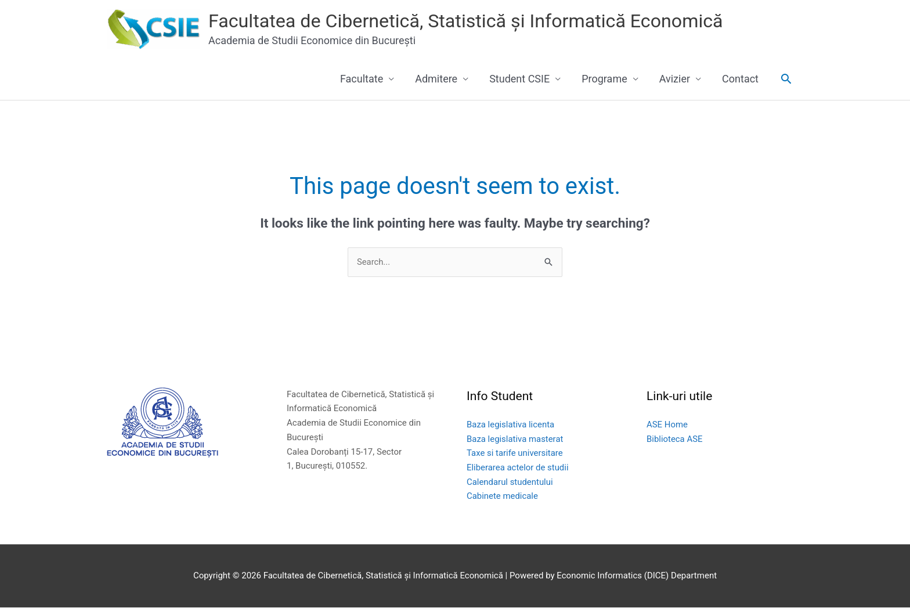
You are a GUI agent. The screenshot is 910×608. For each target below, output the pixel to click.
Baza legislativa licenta (511, 425)
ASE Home (667, 425)
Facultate (361, 79)
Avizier (674, 79)
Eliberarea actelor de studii (518, 468)
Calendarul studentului (510, 482)
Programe (604, 79)
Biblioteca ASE (675, 439)
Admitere (436, 79)
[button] (786, 78)
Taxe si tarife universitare (515, 453)
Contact (740, 79)
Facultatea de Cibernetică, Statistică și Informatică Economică (488, 21)
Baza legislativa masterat (515, 439)
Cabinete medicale (503, 496)
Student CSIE (519, 79)
